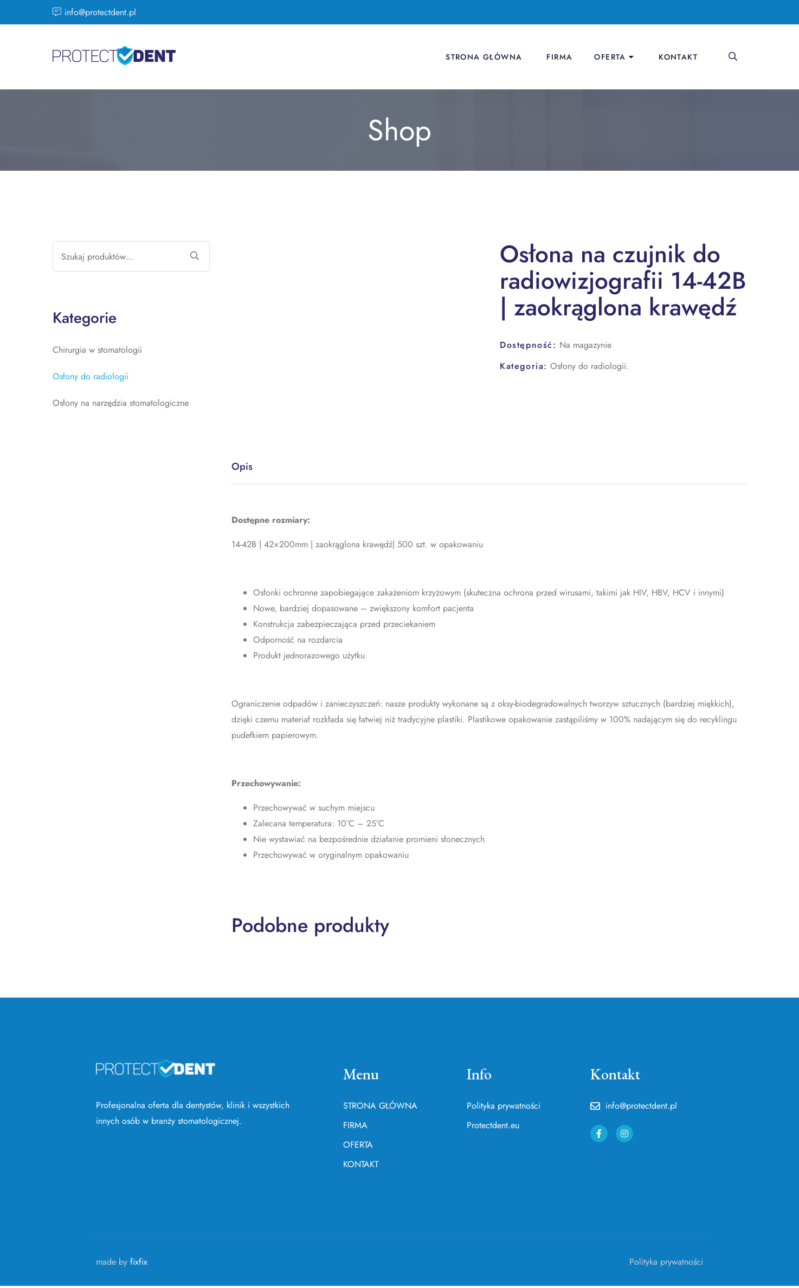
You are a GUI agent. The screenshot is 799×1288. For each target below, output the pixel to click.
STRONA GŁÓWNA (484, 56)
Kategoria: (523, 366)
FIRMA (559, 56)
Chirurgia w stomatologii (97, 350)
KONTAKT (678, 56)
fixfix (138, 1263)
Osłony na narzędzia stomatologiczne (121, 403)
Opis (242, 467)
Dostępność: (528, 345)
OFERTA (610, 56)
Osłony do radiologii (588, 366)
